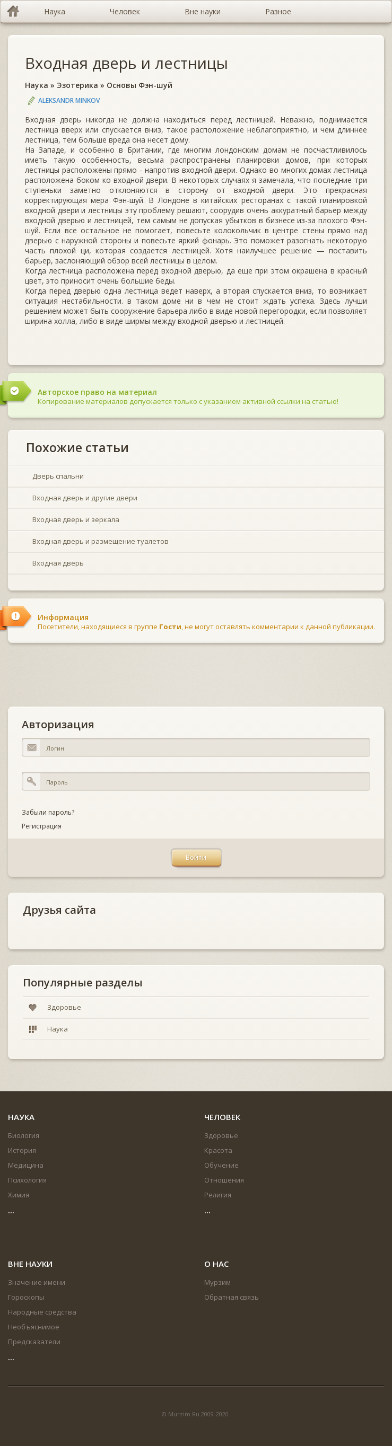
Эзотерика (77, 85)
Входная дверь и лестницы (126, 62)
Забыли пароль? (48, 812)
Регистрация (42, 826)
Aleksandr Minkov (69, 100)
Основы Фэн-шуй (139, 85)
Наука (36, 85)
